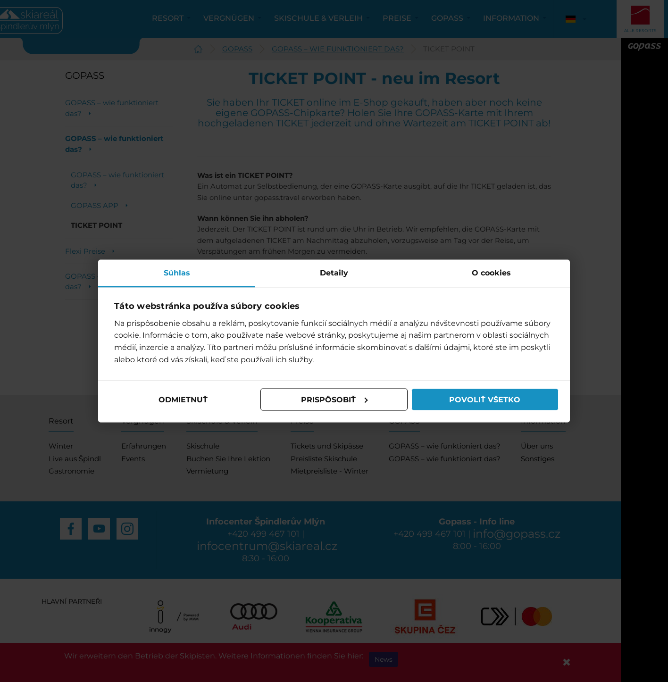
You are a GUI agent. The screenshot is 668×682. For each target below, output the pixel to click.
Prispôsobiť (334, 399)
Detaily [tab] (334, 272)
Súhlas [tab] (177, 272)
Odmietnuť (183, 399)
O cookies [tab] (491, 272)
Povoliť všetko (484, 399)
